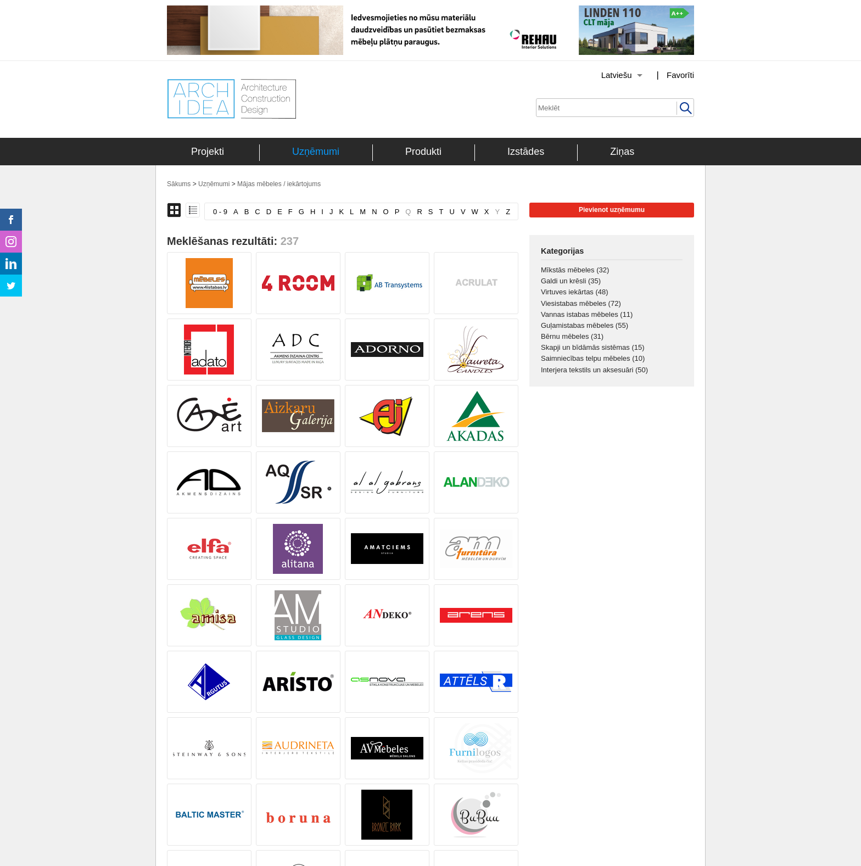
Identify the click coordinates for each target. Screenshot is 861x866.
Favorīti (680, 75)
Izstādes (525, 151)
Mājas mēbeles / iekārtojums (279, 184)
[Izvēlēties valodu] (608, 75)
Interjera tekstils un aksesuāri (594, 370)
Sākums (179, 184)
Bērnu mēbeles (572, 336)
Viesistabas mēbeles (581, 303)
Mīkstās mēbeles (575, 270)
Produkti (423, 151)
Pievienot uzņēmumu (612, 210)
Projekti (207, 151)
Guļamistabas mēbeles (584, 325)
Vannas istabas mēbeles (587, 314)
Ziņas (622, 151)
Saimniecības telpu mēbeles (593, 358)
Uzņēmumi (315, 151)
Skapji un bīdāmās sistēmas (593, 347)
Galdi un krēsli (571, 281)
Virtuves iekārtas (574, 292)
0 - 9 (220, 212)
